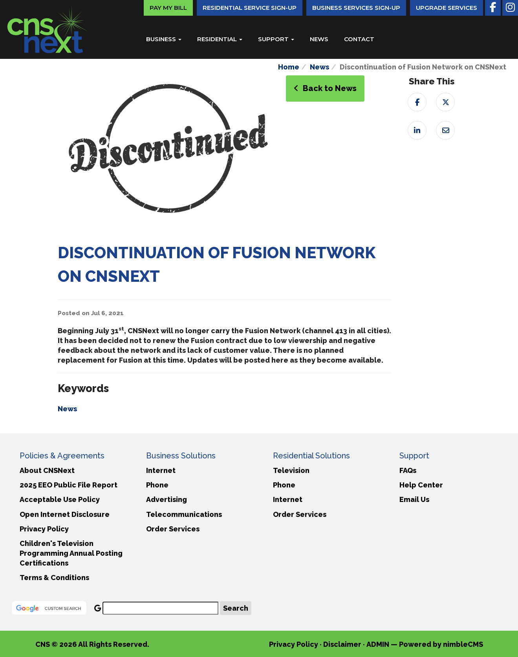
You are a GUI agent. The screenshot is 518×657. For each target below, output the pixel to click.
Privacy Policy (44, 529)
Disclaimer (342, 644)
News (319, 39)
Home (288, 67)
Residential (219, 39)
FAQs (407, 470)
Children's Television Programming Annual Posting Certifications (71, 553)
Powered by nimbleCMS (441, 644)
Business (163, 39)
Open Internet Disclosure (65, 514)
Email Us (414, 499)
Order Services (173, 529)
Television (291, 470)
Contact (359, 39)
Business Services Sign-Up (356, 7)
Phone (157, 485)
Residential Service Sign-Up (250, 7)
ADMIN (377, 644)
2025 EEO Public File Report (68, 485)
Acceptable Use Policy (60, 499)
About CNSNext (47, 470)
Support (276, 39)
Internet (161, 470)
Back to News (325, 88)
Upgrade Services (446, 7)
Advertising (166, 499)
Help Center (421, 485)
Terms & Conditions (54, 577)
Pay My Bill (168, 7)
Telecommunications (184, 514)
